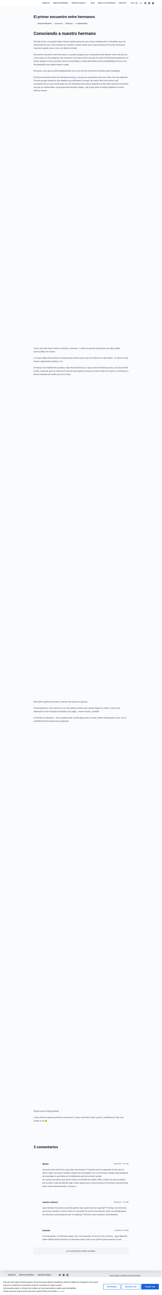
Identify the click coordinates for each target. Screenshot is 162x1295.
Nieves (45, 1164)
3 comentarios (81, 23)
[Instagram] (153, 3)
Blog (93, 3)
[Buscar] (141, 3)
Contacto (122, 3)
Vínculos (69, 23)
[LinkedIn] (149, 3)
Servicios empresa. (60, 3)
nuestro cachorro (50, 1202)
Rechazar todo (131, 1287)
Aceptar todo (150, 1287)
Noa (74, 77)
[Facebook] (145, 3)
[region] (81, 1286)
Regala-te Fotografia (106, 3)
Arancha (46, 1230)
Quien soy (46, 3)
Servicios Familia (80, 3)
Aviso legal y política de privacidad (124, 1275)
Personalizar (112, 1287)
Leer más (61, 1291)
